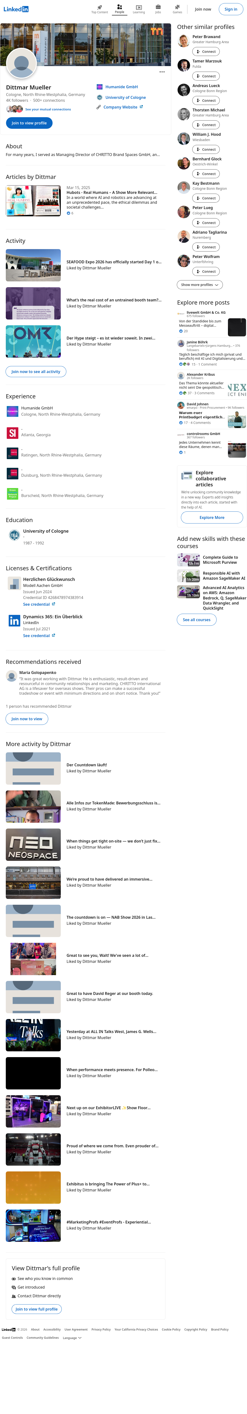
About (35, 1329)
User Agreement (76, 1329)
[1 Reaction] (182, 452)
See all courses (196, 619)
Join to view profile (29, 123)
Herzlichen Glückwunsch (49, 579)
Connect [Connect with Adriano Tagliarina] (206, 247)
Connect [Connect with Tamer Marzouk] (206, 76)
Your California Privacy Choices (136, 1329)
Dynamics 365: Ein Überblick (52, 616)
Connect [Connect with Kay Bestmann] (206, 198)
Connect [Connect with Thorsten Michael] (206, 124)
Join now (203, 9)
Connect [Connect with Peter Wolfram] (206, 271)
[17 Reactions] (183, 422)
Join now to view (27, 718)
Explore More (211, 517)
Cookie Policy (171, 1329)
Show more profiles (200, 284)
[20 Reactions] (183, 330)
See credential (39, 604)
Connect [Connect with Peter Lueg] (206, 222)
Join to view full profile (37, 1309)
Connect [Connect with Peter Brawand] (206, 51)
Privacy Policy (100, 1329)
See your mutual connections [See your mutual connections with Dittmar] (48, 109)
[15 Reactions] (187, 364)
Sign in (231, 9)
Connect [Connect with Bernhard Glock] (206, 173)
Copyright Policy (195, 1329)
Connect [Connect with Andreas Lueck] (206, 100)
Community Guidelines (43, 1338)
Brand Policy (219, 1329)
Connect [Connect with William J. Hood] (206, 149)
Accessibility (52, 1329)
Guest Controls (12, 1338)
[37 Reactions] (185, 392)
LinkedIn (31, 622)
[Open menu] (162, 72)
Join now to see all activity (36, 371)
